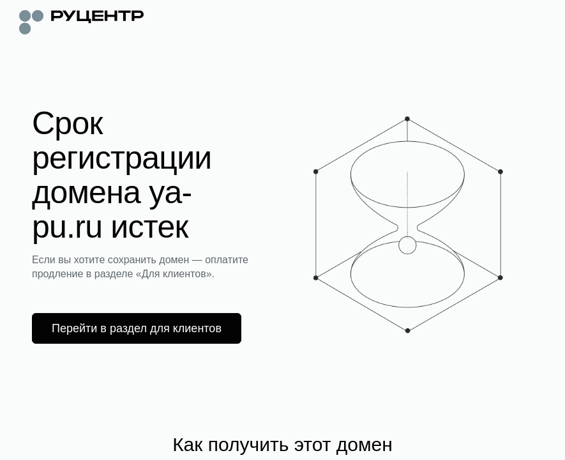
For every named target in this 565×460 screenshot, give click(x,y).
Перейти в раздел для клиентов (137, 328)
